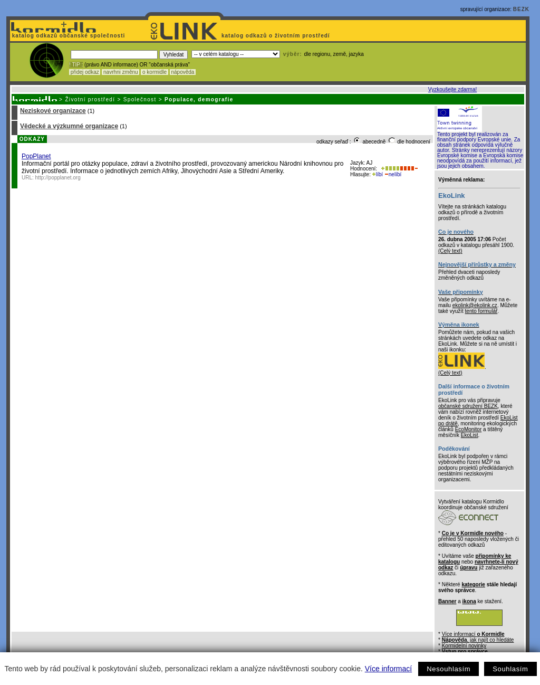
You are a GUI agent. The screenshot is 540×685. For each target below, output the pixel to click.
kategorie (473, 584)
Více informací (388, 668)
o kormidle (154, 72)
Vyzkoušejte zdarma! (452, 89)
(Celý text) (450, 251)
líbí (377, 174)
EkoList (469, 435)
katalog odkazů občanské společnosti (67, 36)
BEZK (521, 9)
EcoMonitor (468, 429)
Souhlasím (510, 669)
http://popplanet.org (58, 177)
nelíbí (392, 174)
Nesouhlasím (448, 669)
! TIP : (76, 65)
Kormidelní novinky (464, 646)
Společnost (140, 99)
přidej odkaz (84, 72)
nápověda (183, 72)
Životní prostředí (90, 99)
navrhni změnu (120, 72)
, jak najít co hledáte (478, 640)
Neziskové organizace (53, 111)
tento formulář (481, 311)
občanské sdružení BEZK (468, 406)
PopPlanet (36, 156)
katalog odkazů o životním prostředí (276, 36)
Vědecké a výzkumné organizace (69, 126)
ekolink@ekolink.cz (474, 305)
